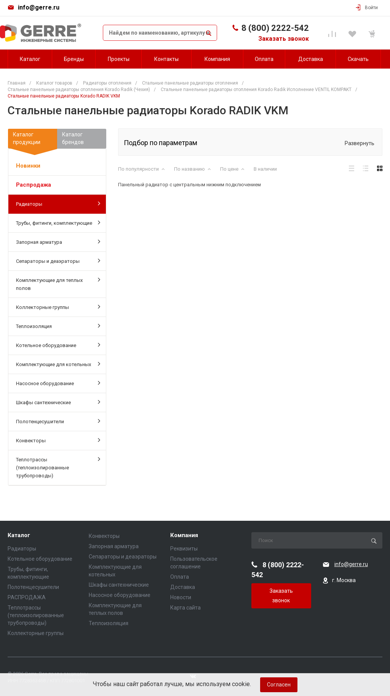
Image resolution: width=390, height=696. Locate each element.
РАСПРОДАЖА (27, 597)
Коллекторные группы (58, 306)
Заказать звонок (283, 38)
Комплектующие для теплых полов (58, 283)
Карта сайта (185, 608)
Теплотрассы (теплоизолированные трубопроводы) (58, 467)
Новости (180, 597)
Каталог (19, 535)
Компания (184, 535)
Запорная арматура (58, 241)
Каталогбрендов (73, 138)
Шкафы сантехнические (58, 401)
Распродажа (33, 184)
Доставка (182, 587)
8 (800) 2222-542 (275, 28)
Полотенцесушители (58, 421)
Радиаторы (58, 203)
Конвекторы (58, 440)
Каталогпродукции (32, 139)
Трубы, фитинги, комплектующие (58, 222)
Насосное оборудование (58, 382)
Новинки (28, 165)
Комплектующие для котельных (58, 363)
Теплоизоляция (58, 325)
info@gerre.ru (38, 7)
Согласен (279, 685)
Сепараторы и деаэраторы (58, 260)
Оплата (179, 577)
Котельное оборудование (58, 344)
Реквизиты (184, 549)
